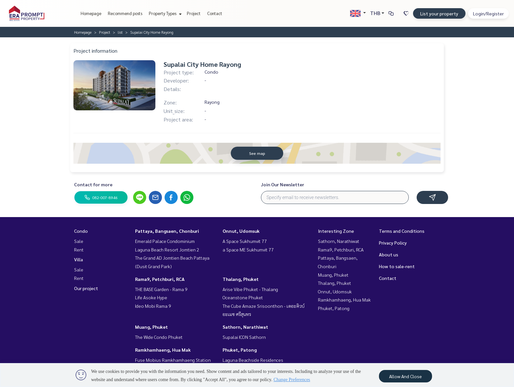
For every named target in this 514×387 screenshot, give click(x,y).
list (120, 32)
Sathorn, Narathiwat (245, 327)
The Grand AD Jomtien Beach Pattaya (172, 258)
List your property (439, 13)
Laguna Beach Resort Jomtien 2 (167, 249)
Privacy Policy (393, 243)
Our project (86, 288)
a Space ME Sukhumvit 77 (248, 249)
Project (194, 13)
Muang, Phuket (151, 327)
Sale (78, 241)
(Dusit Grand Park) (153, 266)
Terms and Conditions (402, 231)
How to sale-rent (397, 266)
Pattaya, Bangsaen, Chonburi (167, 231)
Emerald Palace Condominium (165, 241)
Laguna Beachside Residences (253, 360)
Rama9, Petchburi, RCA (160, 279)
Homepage (91, 13)
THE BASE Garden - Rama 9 (161, 289)
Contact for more (93, 184)
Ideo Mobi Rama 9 (153, 306)
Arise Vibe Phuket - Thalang (250, 289)
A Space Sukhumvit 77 (245, 241)
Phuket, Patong (240, 350)
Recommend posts (125, 13)
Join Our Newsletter (282, 184)
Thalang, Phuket (241, 279)
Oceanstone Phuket (243, 297)
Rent (79, 249)
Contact (214, 13)
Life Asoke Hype (151, 297)
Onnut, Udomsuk (241, 231)
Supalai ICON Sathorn (244, 337)
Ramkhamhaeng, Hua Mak (163, 350)
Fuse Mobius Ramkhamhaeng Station (173, 360)
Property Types (164, 13)
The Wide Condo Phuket (159, 337)
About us (388, 254)
